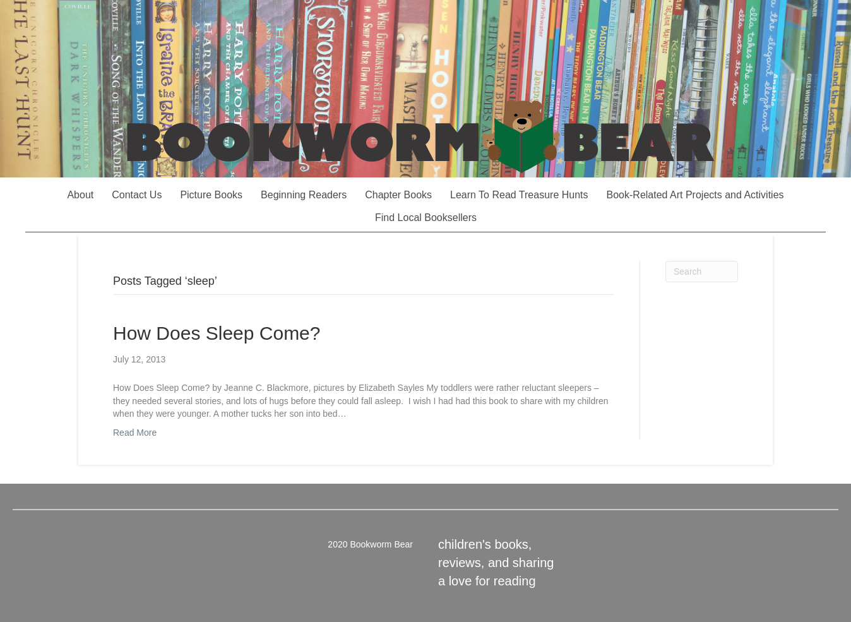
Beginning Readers (304, 194)
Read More (135, 433)
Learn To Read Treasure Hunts (519, 194)
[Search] (701, 271)
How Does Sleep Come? (217, 333)
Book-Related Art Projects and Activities (695, 194)
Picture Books (211, 194)
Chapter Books (398, 194)
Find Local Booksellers (426, 217)
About (80, 194)
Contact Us (137, 194)
